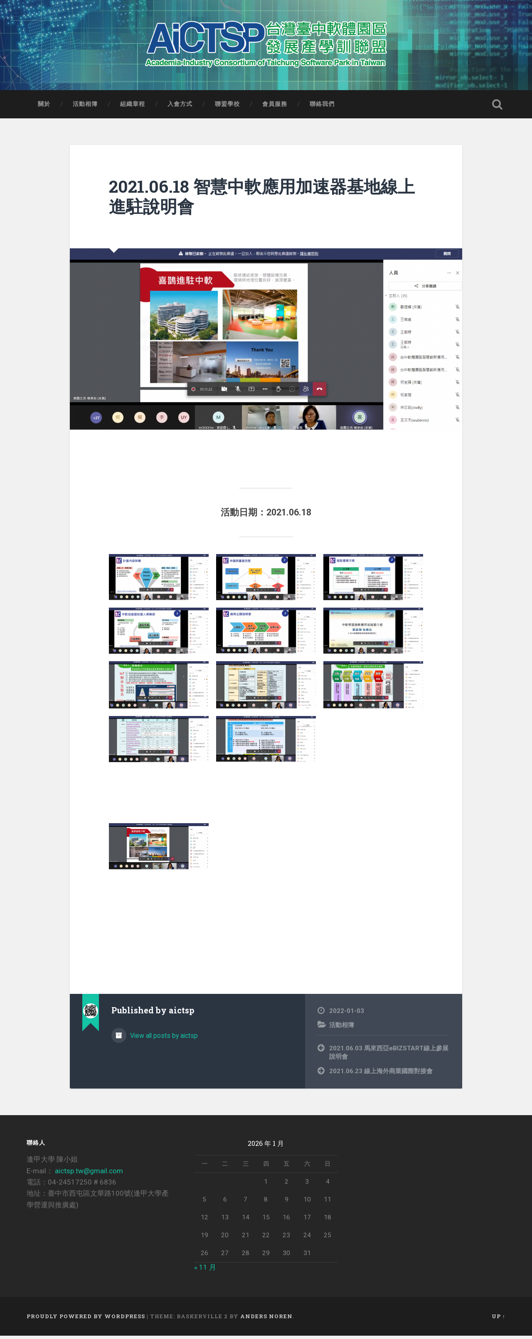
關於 (44, 107)
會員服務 (274, 107)
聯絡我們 (322, 107)
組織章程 (132, 107)
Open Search (497, 107)
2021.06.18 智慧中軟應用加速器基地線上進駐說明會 (262, 199)
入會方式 (179, 107)
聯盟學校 (227, 107)
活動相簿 (85, 107)
